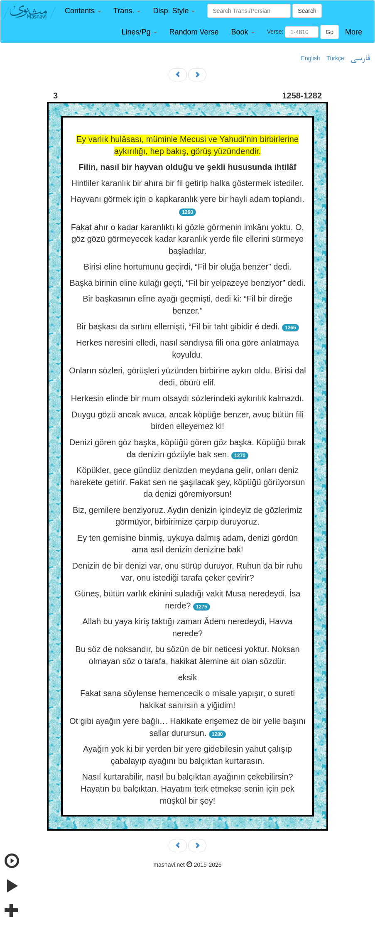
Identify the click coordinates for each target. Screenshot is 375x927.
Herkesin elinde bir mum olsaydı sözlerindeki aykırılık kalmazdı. (187, 398)
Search (307, 10)
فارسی (360, 59)
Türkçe (335, 58)
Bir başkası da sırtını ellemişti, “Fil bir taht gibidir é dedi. (177, 326)
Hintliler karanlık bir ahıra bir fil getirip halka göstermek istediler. (187, 183)
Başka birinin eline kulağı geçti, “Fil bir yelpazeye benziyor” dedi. (187, 282)
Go (329, 32)
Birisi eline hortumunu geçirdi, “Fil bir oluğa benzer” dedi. (187, 266)
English (310, 58)
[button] (83, 11)
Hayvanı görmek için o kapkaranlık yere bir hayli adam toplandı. (187, 199)
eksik (187, 677)
